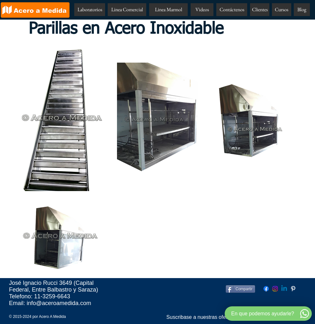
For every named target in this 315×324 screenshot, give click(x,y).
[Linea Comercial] (127, 9)
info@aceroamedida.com (59, 303)
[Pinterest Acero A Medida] (293, 288)
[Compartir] (240, 289)
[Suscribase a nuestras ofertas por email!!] (213, 317)
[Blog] (302, 9)
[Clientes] (259, 9)
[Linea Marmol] (168, 9)
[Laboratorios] (89, 9)
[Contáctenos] (231, 9)
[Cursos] (281, 9)
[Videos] (202, 9)
